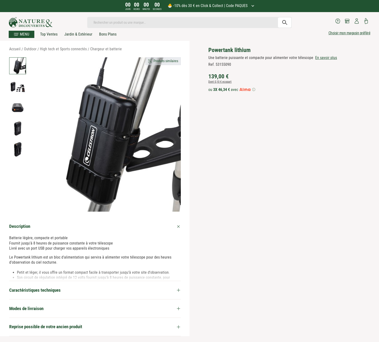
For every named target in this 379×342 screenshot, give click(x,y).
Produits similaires (165, 61)
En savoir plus (326, 57)
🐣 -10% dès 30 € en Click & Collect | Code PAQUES (208, 5)
